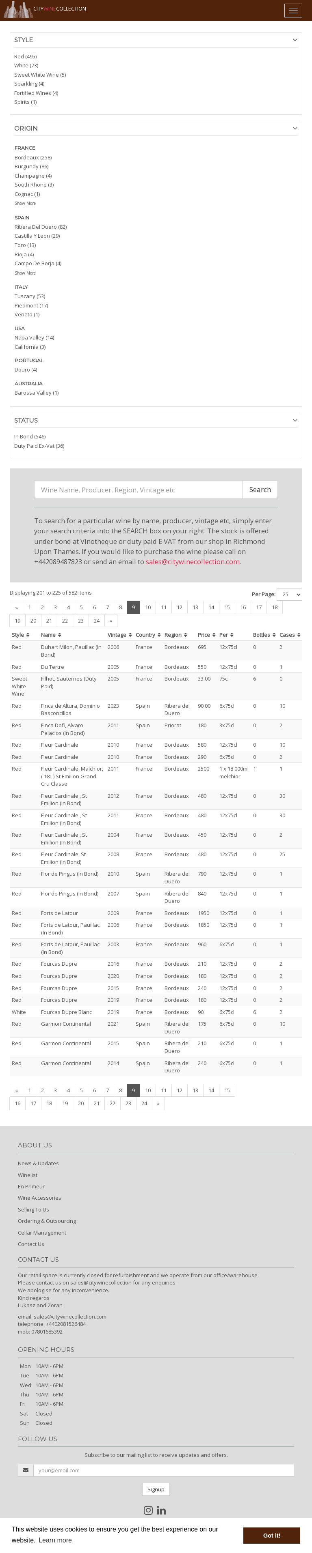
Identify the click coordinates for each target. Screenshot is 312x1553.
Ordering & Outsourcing (47, 1220)
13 (195, 607)
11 (164, 607)
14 (211, 607)
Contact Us (31, 1244)
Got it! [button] (271, 1535)
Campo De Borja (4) (38, 263)
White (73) (26, 65)
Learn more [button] (55, 1540)
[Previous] (16, 607)
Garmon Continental (66, 1023)
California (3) (30, 346)
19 (17, 620)
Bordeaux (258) (33, 157)
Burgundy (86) (31, 166)
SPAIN (22, 218)
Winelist (27, 1175)
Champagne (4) (33, 175)
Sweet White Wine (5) (40, 74)
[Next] (110, 620)
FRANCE (25, 148)
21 (49, 620)
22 (65, 620)
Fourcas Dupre (59, 963)
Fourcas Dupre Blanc (66, 1012)
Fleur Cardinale (59, 744)
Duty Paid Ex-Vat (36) (39, 445)
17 (259, 607)
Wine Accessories (39, 1197)
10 (148, 607)
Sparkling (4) (29, 83)
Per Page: (263, 594)
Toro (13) (25, 245)
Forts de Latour (59, 913)
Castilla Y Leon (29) (37, 235)
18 (274, 607)
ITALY (21, 287)
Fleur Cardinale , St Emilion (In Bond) (64, 799)
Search (260, 489)
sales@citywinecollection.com (193, 561)
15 (227, 607)
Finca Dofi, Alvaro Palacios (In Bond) (62, 729)
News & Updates (38, 1163)
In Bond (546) (30, 436)
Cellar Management (42, 1232)
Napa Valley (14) (34, 337)
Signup (156, 1489)
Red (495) (25, 56)
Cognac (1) (27, 194)
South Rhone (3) (34, 184)
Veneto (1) (27, 314)
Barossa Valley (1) (36, 392)
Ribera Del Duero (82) (41, 226)
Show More (25, 203)
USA (20, 328)
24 (97, 620)
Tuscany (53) (30, 296)
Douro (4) (26, 369)
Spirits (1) (25, 101)
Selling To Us (33, 1209)
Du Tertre (52, 666)
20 (33, 620)
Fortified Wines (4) (36, 93)
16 (243, 607)
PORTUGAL (29, 360)
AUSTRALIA (29, 383)
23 (81, 620)
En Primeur (31, 1186)
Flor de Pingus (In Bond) (69, 873)
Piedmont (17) (31, 305)
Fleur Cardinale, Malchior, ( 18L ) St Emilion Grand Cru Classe (72, 776)
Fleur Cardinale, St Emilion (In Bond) (63, 858)
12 (179, 607)
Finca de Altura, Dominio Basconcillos (70, 709)
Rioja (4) (24, 254)
